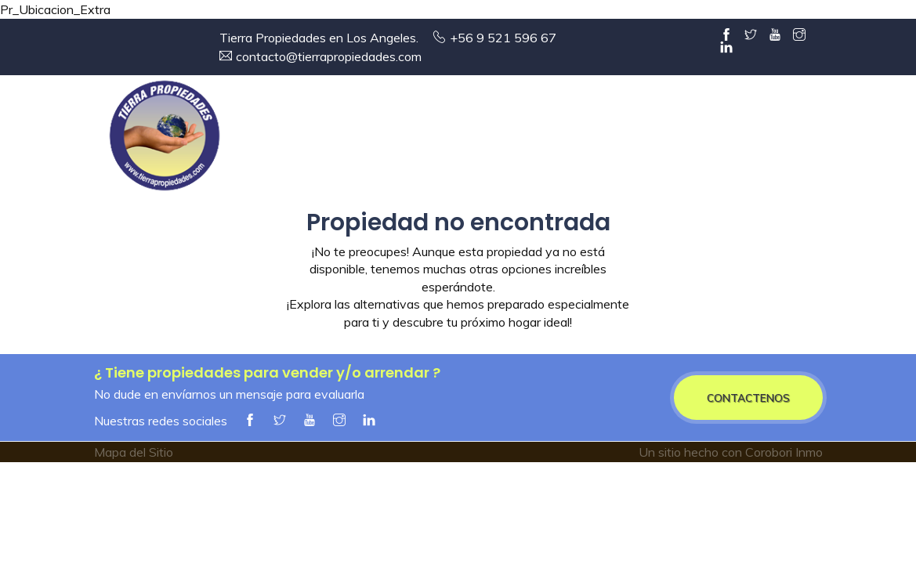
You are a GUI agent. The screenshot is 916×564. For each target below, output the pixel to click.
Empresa (375, 139)
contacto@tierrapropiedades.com (329, 56)
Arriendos (565, 139)
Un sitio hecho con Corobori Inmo (731, 452)
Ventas (464, 139)
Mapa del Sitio (133, 452)
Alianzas (762, 139)
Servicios (671, 139)
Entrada (287, 139)
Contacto (853, 139)
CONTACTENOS (748, 397)
